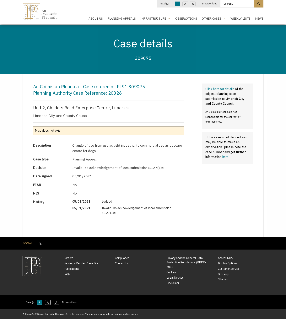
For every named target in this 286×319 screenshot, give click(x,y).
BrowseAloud (209, 3)
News (259, 18)
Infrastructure (153, 18)
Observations (186, 18)
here (225, 157)
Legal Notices (175, 277)
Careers (68, 258)
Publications (71, 269)
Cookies (171, 272)
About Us (96, 18)
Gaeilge (164, 3)
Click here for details (219, 89)
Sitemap (223, 279)
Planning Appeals (121, 18)
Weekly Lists (240, 18)
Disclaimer (172, 283)
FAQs (67, 274)
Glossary (223, 274)
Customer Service (229, 269)
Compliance (122, 258)
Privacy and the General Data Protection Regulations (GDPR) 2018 (186, 262)
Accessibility (225, 258)
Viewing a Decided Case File (81, 263)
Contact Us (122, 263)
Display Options (227, 263)
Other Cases (211, 18)
